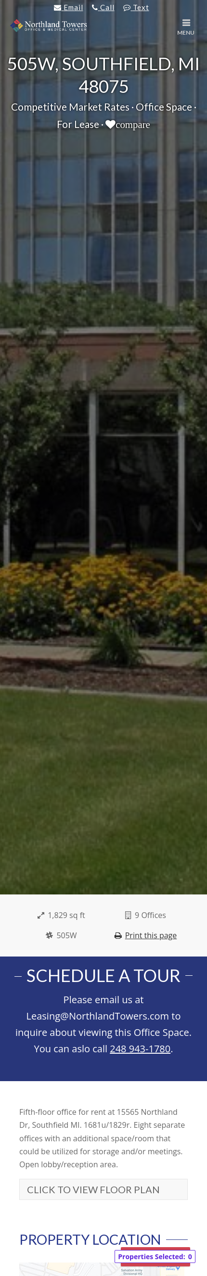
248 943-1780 (140, 1048)
